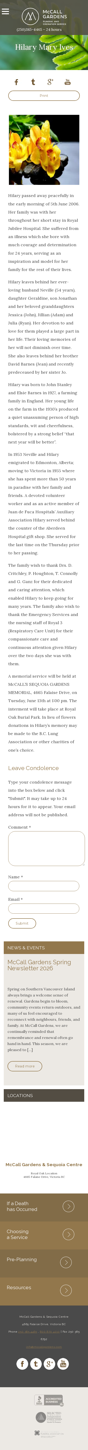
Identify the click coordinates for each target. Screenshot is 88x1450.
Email (13, 905)
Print (44, 96)
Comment (19, 827)
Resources (19, 1293)
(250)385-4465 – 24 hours (39, 29)
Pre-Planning (22, 1265)
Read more (25, 1072)
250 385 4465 (27, 1337)
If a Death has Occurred (22, 1212)
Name (14, 882)
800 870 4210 (50, 1337)
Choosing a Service (18, 1240)
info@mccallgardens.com (44, 1352)
